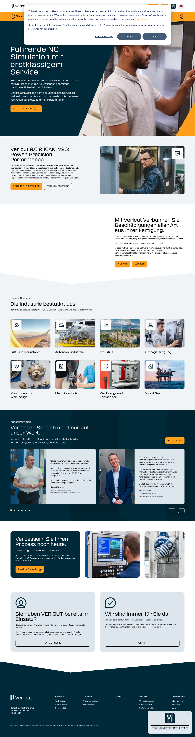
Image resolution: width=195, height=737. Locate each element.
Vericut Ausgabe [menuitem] (146, 701)
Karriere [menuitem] (176, 704)
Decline (154, 36)
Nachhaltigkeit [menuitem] (89, 704)
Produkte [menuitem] (59, 696)
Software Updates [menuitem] (147, 708)
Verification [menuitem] (60, 701)
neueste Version (22, 108)
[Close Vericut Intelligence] (188, 713)
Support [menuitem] (143, 696)
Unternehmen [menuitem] (178, 696)
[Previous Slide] (172, 510)
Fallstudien (175, 441)
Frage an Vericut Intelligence (170, 728)
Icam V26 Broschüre (58, 186)
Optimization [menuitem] (61, 704)
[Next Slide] (181, 510)
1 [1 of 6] (11, 510)
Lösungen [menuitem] (87, 696)
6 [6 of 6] (29, 510)
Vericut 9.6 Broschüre (26, 186)
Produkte (122, 264)
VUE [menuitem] (174, 708)
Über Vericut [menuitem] (177, 701)
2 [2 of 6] (14, 510)
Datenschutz (85, 725)
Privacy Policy (141, 19)
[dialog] (97, 25)
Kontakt (142, 643)
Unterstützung (53, 643)
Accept (129, 36)
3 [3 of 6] (18, 510)
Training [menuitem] (119, 696)
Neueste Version (27, 569)
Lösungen (139, 264)
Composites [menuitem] (60, 708)
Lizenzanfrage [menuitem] (145, 704)
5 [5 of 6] (25, 510)
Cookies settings (104, 36)
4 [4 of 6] (22, 510)
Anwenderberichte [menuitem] (91, 701)
